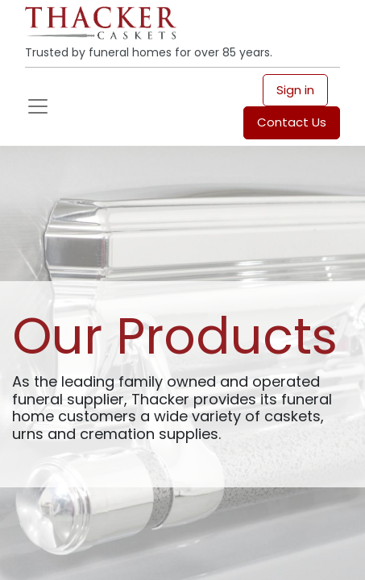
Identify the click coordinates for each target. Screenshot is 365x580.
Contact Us (291, 122)
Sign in (295, 89)
